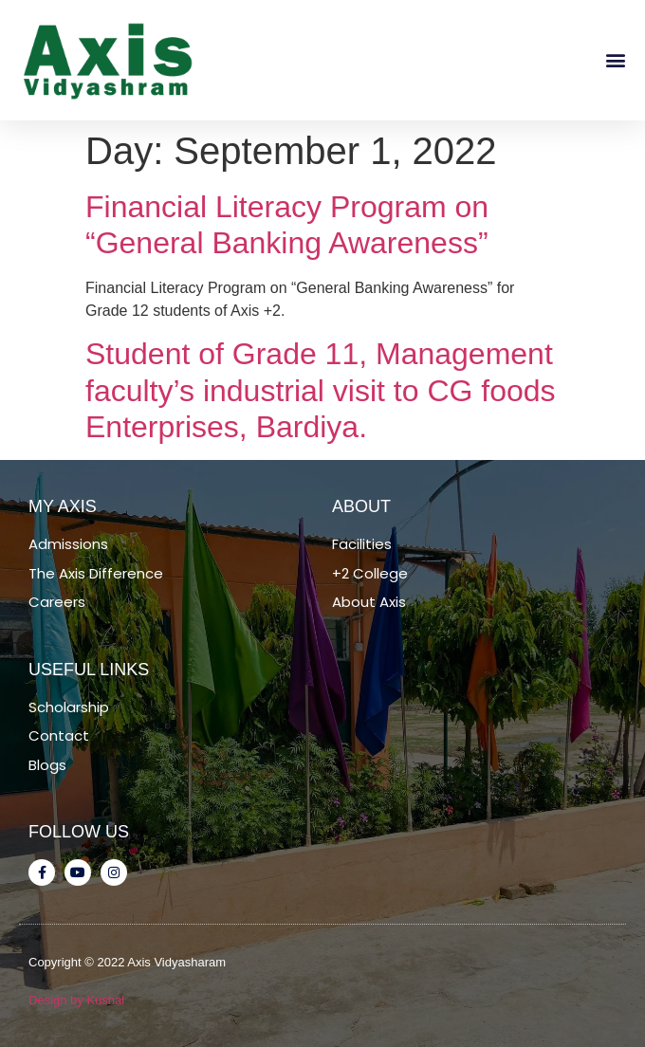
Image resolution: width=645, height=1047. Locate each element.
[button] (615, 60)
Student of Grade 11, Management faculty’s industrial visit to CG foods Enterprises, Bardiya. (320, 390)
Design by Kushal (76, 1000)
